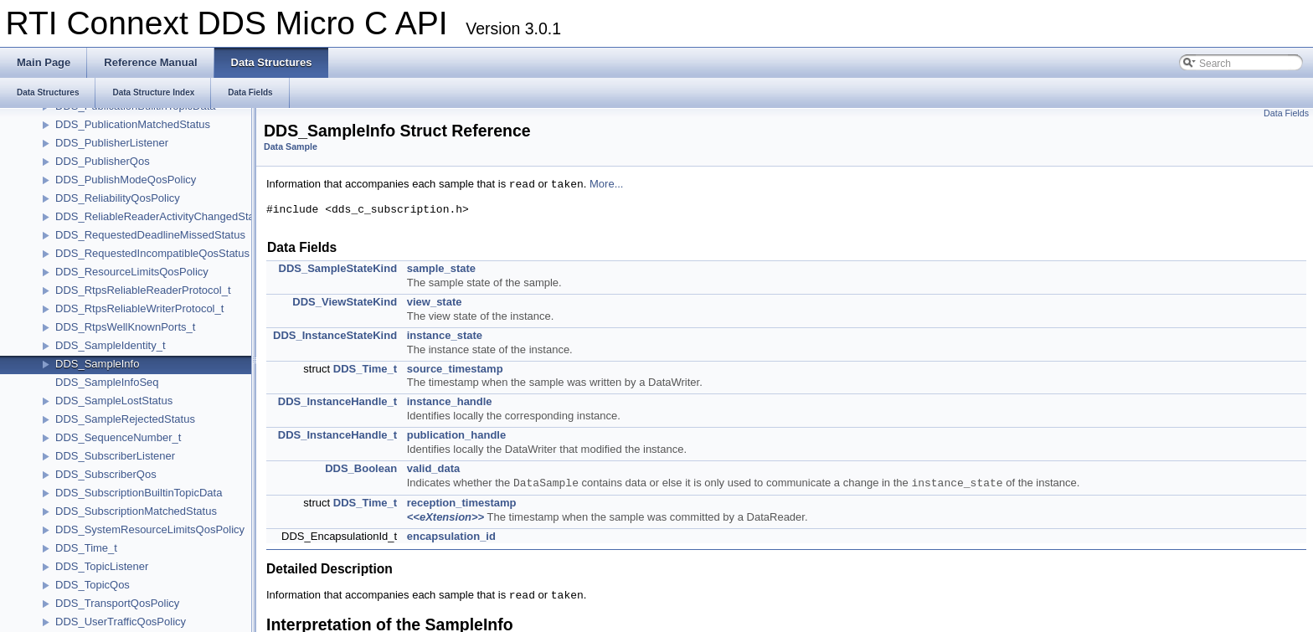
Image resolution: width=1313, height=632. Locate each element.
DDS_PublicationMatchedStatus (132, 124)
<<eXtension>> (446, 517)
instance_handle (449, 401)
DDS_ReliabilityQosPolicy (117, 198)
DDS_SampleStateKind (338, 268)
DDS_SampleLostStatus (113, 400)
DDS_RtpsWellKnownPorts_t (125, 327)
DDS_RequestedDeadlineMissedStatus (150, 235)
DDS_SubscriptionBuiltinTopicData (138, 492)
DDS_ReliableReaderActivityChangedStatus (162, 216)
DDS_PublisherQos (102, 161)
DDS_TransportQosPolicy (117, 603)
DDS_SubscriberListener (115, 456)
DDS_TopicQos (92, 584)
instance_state (444, 335)
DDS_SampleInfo (97, 363)
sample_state (441, 268)
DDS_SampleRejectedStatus (125, 419)
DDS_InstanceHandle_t (337, 401)
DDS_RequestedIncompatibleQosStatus (152, 253)
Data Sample (290, 146)
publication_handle (456, 435)
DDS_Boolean (361, 468)
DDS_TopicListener (101, 566)
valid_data (434, 468)
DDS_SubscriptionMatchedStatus (136, 511)
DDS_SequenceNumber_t (118, 437)
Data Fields (1286, 113)
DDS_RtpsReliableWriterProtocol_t (139, 308)
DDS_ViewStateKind (344, 301)
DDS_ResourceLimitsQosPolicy (132, 271)
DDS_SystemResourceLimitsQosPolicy (150, 529)
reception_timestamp (462, 502)
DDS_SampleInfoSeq (107, 382)
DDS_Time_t (86, 548)
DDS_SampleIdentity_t (110, 345)
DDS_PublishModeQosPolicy (125, 179)
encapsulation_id (451, 536)
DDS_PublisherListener (111, 142)
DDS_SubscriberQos (106, 474)
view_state (434, 301)
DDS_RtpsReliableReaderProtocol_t (143, 290)
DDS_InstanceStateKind (335, 335)
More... (606, 184)
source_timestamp (455, 368)
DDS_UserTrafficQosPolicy (120, 621)
